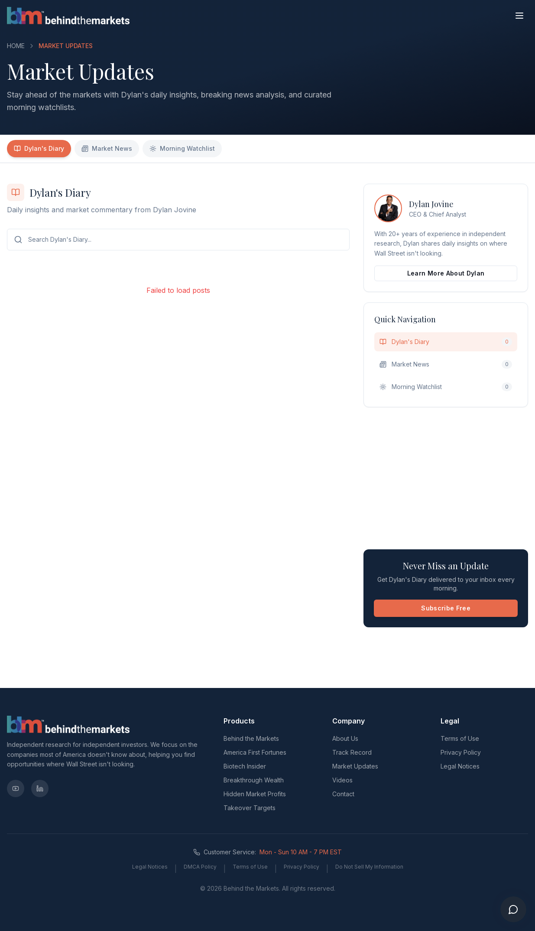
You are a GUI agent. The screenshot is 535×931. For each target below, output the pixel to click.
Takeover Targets (250, 807)
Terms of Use (460, 738)
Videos (342, 780)
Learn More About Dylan (446, 273)
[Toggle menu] (519, 15)
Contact (343, 794)
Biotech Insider (245, 766)
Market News (106, 148)
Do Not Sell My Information (369, 866)
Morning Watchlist (182, 148)
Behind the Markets (251, 738)
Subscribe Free (445, 608)
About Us (345, 738)
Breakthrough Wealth (254, 780)
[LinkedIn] (40, 788)
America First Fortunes (255, 752)
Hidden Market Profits (255, 794)
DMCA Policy (200, 866)
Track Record (352, 752)
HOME (16, 45)
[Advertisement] (445, 478)
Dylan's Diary (39, 148)
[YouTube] (15, 788)
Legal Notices (460, 766)
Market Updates (355, 766)
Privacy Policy (461, 752)
